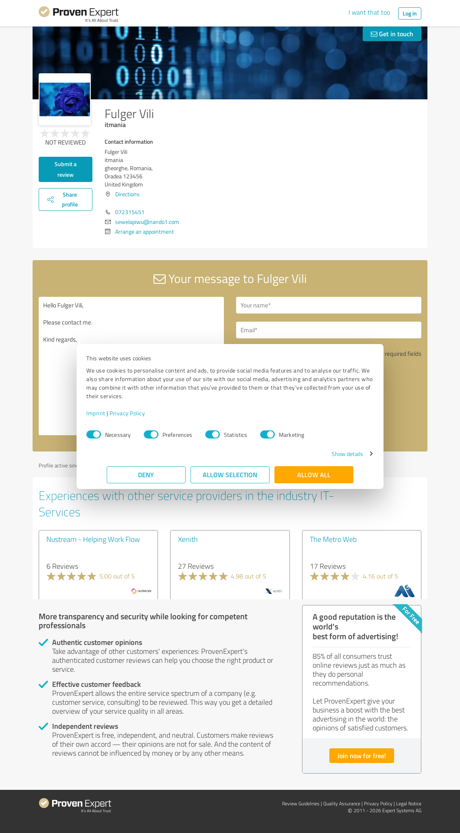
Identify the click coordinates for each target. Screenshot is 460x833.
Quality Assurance (341, 803)
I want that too (369, 12)
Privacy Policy (147, 413)
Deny (146, 474)
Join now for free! (361, 755)
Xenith (188, 539)
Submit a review (66, 169)
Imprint (116, 413)
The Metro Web (333, 539)
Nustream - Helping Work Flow (93, 539)
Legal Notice (408, 803)
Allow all (314, 474)
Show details (327, 454)
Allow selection (230, 474)
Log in (410, 13)
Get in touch (392, 33)
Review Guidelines (301, 803)
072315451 (130, 212)
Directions (127, 194)
